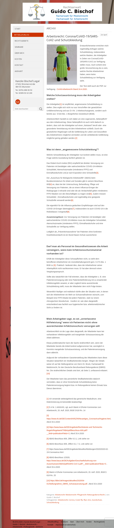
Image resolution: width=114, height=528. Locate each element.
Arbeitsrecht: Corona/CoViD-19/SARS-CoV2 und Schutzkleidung (72, 38)
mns (89, 500)
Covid (77, 500)
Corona (72, 500)
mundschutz (97, 500)
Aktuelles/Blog (21, 34)
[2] (76, 138)
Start (17, 28)
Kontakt (19, 65)
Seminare (19, 47)
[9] (55, 265)
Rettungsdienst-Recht (96, 494)
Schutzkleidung (53, 502)
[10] (48, 373)
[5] (48, 439)
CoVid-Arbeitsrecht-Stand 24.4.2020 (72, 89)
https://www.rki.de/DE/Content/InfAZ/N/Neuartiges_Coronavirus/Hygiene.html (79, 419)
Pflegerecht (81, 494)
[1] (61, 104)
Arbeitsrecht (60, 494)
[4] (51, 184)
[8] (68, 212)
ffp (82, 500)
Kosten (18, 59)
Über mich (19, 53)
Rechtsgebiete (21, 41)
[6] (48, 444)
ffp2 (85, 500)
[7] (73, 209)
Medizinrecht (71, 494)
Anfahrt (19, 71)
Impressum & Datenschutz (66, 525)
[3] (97, 173)
